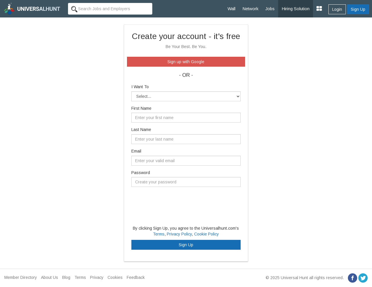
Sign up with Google (185, 61)
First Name (141, 108)
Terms (158, 234)
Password (140, 172)
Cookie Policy (206, 234)
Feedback (136, 277)
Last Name (141, 129)
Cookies (115, 277)
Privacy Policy (179, 234)
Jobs (270, 8)
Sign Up (358, 9)
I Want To (140, 86)
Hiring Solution (296, 8)
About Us (49, 277)
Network (250, 8)
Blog (66, 277)
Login (337, 9)
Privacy (96, 277)
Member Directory (20, 277)
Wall (231, 8)
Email (136, 151)
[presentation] (175, 202)
